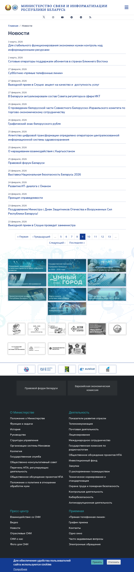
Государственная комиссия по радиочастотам (87, 447)
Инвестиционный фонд (83, 460)
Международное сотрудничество (89, 440)
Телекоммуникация (81, 424)
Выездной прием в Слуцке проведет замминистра (41, 225)
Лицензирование (79, 434)
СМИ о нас (16, 539)
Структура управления (24, 440)
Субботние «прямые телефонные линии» (35, 73)
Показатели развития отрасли (87, 418)
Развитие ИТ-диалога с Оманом (29, 186)
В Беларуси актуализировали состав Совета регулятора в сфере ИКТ (54, 96)
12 (103, 236)
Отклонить (113, 562)
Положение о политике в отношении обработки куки (33, 484)
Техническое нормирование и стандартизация (87, 478)
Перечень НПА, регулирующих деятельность (29, 469)
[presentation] (13, 388)
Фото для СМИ (19, 544)
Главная (13, 25)
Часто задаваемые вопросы (86, 539)
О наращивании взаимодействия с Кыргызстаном (41, 151)
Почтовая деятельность (84, 429)
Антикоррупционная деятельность (90, 502)
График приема (78, 522)
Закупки (74, 466)
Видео (14, 522)
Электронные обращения (85, 544)
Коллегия (16, 451)
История (15, 429)
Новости (15, 528)
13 (110, 236)
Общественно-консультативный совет (33, 462)
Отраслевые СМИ (21, 533)
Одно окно (75, 533)
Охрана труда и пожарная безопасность (94, 486)
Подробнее (20, 569)
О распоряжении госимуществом (89, 471)
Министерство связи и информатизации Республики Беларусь (64, 8)
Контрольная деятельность (86, 491)
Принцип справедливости (25, 198)
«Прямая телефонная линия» (87, 517)
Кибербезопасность (81, 497)
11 (96, 236)
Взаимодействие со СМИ (25, 517)
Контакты (75, 528)
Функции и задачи (21, 424)
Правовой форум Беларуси (26, 163)
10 (89, 236)
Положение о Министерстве (27, 418)
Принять (97, 562)
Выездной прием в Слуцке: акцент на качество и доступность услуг (53, 85)
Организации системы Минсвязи (30, 445)
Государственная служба (25, 456)
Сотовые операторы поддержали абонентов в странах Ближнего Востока (58, 61)
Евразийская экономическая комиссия (92, 388)
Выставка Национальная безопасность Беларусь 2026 (44, 175)
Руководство (18, 434)
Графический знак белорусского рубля (34, 124)
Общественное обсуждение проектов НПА (36, 477)
